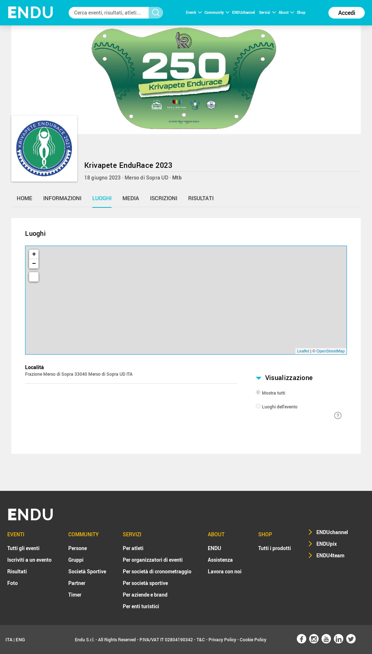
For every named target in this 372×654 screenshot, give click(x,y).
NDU (30, 12)
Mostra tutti (273, 393)
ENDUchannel (244, 12)
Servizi (267, 12)
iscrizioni (163, 198)
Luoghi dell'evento (280, 406)
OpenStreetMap (330, 351)
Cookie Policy (253, 639)
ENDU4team (330, 555)
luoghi (102, 198)
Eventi (194, 12)
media (130, 198)
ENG (20, 639)
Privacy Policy (222, 639)
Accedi (346, 13)
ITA (8, 639)
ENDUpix (326, 543)
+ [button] (34, 254)
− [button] (34, 263)
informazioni (62, 198)
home (24, 198)
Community (217, 12)
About (286, 12)
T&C (201, 639)
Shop (301, 12)
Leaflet (303, 351)
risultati (201, 198)
